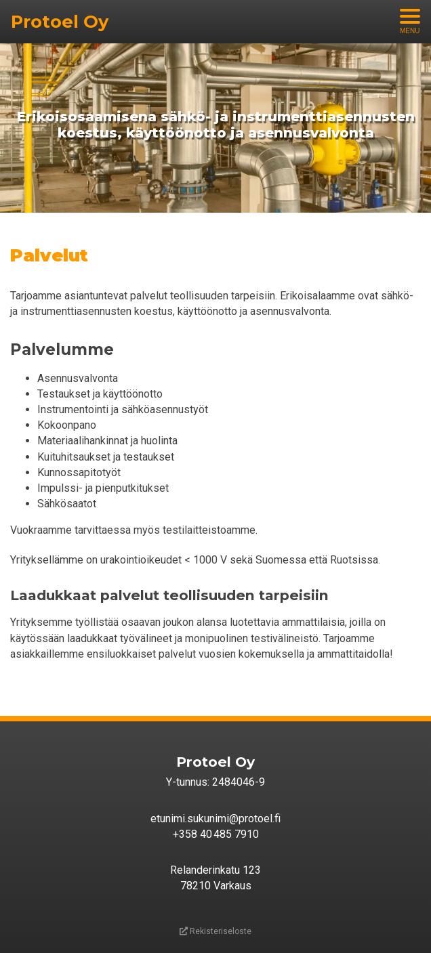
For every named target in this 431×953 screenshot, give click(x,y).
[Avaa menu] (410, 21)
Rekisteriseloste (215, 931)
